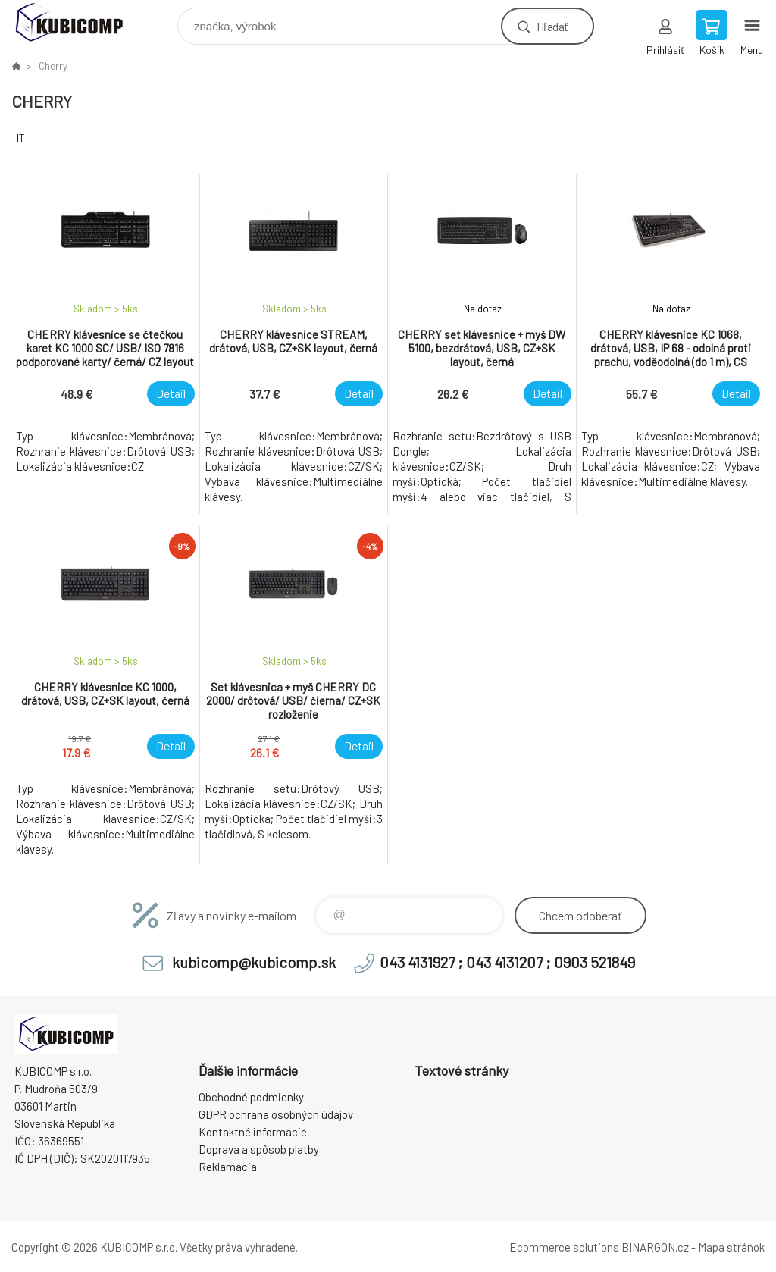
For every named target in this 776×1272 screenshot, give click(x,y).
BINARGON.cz (655, 1247)
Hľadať (552, 26)
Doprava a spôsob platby (259, 1149)
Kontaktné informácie (253, 1132)
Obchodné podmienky (251, 1097)
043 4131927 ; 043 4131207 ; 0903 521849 (507, 962)
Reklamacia (228, 1166)
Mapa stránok (731, 1247)
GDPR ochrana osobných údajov (276, 1114)
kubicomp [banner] (78, 22)
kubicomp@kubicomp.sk (254, 962)
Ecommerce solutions (564, 1247)
